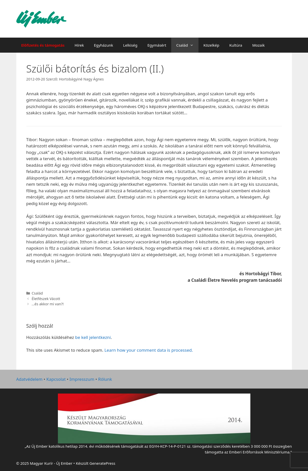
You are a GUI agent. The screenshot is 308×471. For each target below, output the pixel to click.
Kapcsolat (56, 379)
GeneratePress (102, 463)
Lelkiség (130, 45)
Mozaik (258, 45)
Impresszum (81, 379)
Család (187, 45)
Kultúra (235, 45)
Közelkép (211, 45)
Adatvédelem (29, 379)
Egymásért (156, 45)
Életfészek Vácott (46, 298)
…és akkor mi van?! (48, 304)
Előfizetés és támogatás (43, 45)
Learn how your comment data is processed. (149, 350)
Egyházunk (103, 45)
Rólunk (105, 379)
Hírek (79, 45)
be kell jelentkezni (93, 337)
